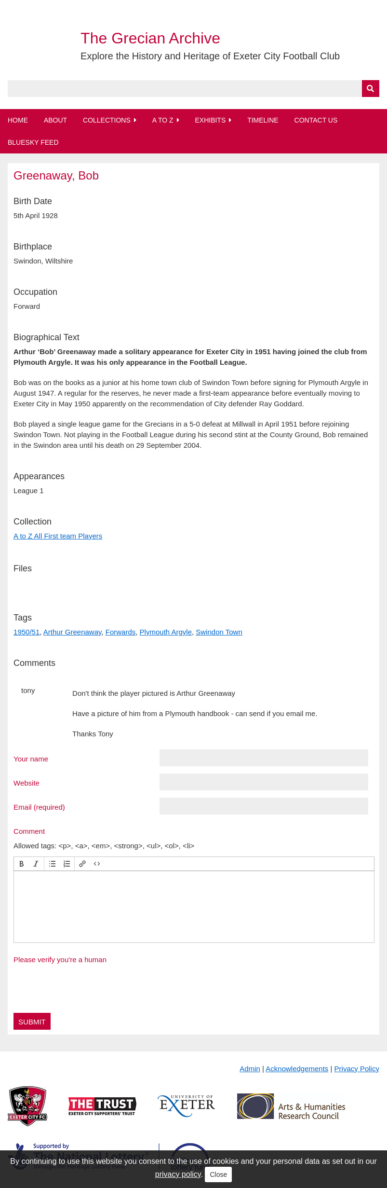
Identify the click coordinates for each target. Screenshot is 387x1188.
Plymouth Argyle (166, 632)
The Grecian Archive (150, 38)
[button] (21, 864)
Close (218, 1174)
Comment (29, 831)
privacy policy (178, 1174)
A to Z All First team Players (57, 536)
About (55, 120)
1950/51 (26, 632)
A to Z (162, 120)
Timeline (263, 120)
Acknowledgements (297, 1068)
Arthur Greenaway (72, 632)
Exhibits (210, 120)
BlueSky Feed (33, 142)
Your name (30, 758)
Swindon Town (219, 632)
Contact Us (316, 120)
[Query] (193, 88)
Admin (250, 1068)
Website (26, 783)
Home (18, 120)
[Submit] (370, 88)
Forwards (121, 632)
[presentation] (21, 863)
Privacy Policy (356, 1068)
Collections (107, 120)
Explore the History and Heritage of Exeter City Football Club (210, 56)
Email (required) (39, 807)
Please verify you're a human (60, 959)
